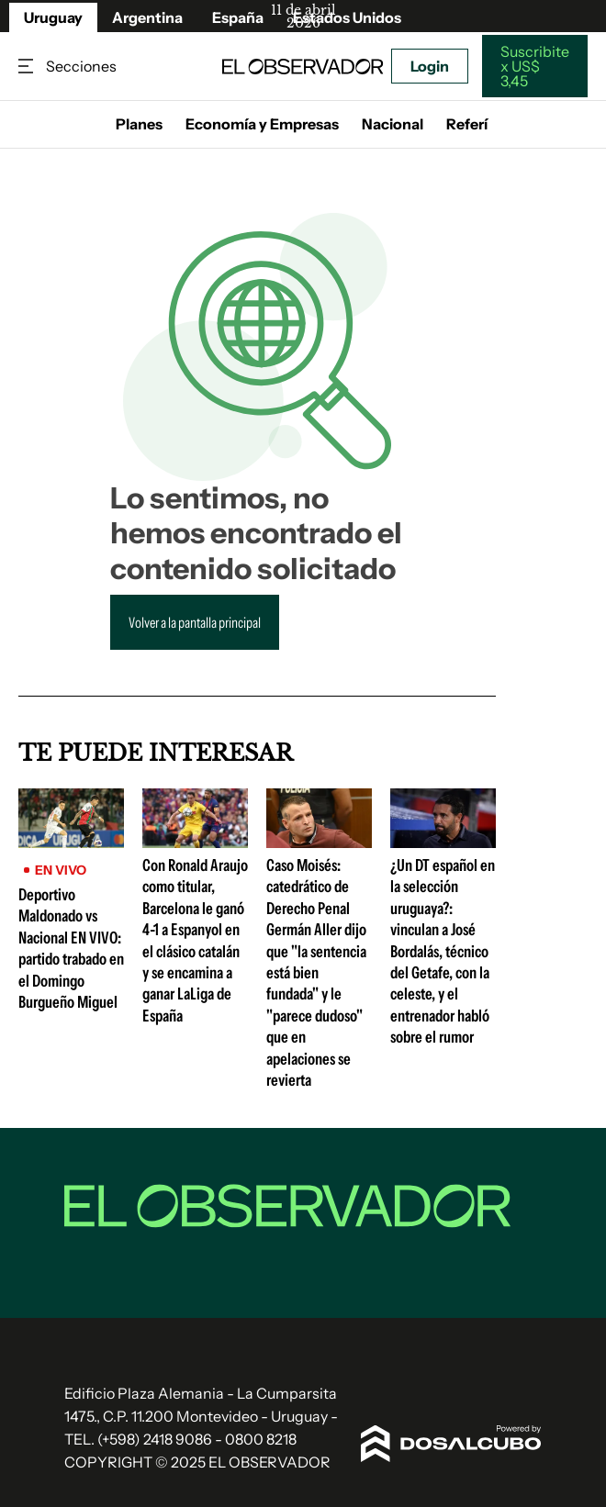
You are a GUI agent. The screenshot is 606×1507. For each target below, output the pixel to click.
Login (429, 66)
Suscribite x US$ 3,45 (534, 66)
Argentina (147, 17)
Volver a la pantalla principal (195, 622)
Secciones (27, 66)
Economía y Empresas (262, 124)
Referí (467, 124)
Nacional (392, 124)
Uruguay (53, 17)
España (238, 17)
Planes (139, 124)
